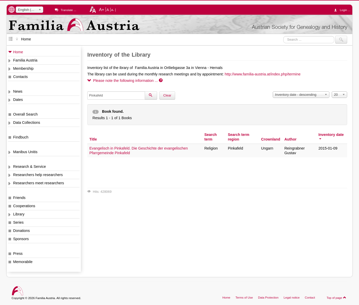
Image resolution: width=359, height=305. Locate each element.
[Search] (151, 95)
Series (18, 222)
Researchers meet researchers (38, 183)
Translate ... (68, 10)
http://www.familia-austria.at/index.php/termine (263, 74)
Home (18, 52)
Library (18, 214)
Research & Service (29, 166)
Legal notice (292, 297)
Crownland (270, 139)
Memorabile (22, 262)
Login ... (343, 10)
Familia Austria (25, 60)
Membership (23, 68)
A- (112, 10)
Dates (18, 100)
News (17, 91)
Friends (19, 198)
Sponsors (21, 239)
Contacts (20, 77)
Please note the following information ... (125, 81)
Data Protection (268, 297)
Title (93, 139)
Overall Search (25, 114)
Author (290, 139)
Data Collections (26, 122)
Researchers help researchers (38, 175)
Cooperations (24, 206)
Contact (310, 297)
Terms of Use (244, 297)
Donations (21, 231)
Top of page (336, 297)
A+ (101, 9)
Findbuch (20, 137)
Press (18, 253)
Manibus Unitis (25, 152)
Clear (167, 95)
